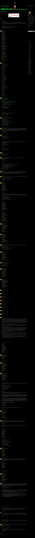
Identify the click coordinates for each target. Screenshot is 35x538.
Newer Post (1, 533)
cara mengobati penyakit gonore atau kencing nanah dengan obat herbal (9, 165)
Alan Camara (29, 56)
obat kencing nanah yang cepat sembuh (6, 113)
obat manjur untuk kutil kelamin (5, 124)
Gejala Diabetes (3, 423)
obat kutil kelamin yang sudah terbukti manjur (6, 121)
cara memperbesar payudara (5, 443)
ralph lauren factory (4, 76)
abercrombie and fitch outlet (4, 64)
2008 (29, 53)
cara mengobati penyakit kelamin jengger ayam (6, 248)
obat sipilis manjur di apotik (4, 405)
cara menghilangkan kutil (4, 131)
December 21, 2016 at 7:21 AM (6, 210)
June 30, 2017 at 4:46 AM (5, 294)
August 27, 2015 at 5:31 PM (5, 60)
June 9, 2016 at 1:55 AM (5, 138)
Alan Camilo (30, 14)
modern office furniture (4, 519)
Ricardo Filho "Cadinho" (30, 72)
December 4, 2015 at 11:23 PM (6, 95)
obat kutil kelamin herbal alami (5, 144)
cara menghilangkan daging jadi (5, 107)
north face (3, 71)
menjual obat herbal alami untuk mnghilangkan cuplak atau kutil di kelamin (9, 102)
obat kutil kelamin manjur (4, 119)
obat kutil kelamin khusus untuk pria (5, 137)
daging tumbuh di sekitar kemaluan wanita (6, 106)
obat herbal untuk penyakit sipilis (5, 114)
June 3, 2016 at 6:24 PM (5, 115)
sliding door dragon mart (4, 528)
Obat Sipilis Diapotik (19, 392)
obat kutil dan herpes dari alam (5, 120)
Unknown (3, 175)
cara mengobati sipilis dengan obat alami (6, 148)
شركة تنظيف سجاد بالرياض (4, 334)
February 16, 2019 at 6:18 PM (6, 456)
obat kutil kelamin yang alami (5, 127)
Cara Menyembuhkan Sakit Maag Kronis (6, 387)
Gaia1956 (3, 261)
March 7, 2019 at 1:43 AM (5, 471)
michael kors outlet (4, 80)
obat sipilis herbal (3, 404)
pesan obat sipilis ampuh (18, 407)
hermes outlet (3, 82)
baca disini (19, 494)
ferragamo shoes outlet (4, 79)
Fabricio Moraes (29, 61)
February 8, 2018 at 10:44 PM (6, 352)
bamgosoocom (3, 511)
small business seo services (4, 262)
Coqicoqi (3, 447)
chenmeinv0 (3, 233)
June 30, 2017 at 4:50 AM (5, 311)
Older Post (26, 533)
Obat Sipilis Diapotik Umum (4, 403)
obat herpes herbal (4, 179)
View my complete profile (31, 28)
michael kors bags (3, 90)
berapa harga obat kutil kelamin (5, 168)
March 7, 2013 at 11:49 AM (5, 28)
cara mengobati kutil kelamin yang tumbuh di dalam (7, 104)
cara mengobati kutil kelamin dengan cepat (6, 198)
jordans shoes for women (4, 74)
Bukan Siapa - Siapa (4, 134)
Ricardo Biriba (29, 71)
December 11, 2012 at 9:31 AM (6, 24)
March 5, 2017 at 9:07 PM (5, 242)
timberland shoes (3, 66)
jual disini (14, 491)
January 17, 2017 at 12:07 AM (6, 221)
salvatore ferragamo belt (4, 75)
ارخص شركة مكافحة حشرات (4, 486)
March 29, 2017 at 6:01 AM (5, 266)
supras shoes (3, 92)
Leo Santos (29, 64)
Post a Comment (2, 532)
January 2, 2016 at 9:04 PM (5, 110)
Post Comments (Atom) (5, 534)
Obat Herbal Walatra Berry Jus (5, 382)
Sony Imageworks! (3, 11)
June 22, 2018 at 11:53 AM (5, 408)
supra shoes (3, 67)
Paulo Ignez (29, 67)
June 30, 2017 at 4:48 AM (5, 304)
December (30, 45)
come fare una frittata (4, 303)
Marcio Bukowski (30, 65)
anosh (2, 316)
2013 (29, 43)
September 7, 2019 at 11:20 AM (6, 487)
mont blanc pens (3, 81)
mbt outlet (3, 89)
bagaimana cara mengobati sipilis (5, 246)
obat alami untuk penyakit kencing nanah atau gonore (7, 167)
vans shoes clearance (4, 85)
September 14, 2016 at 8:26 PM (6, 180)
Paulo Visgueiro (29, 68)
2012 (29, 44)
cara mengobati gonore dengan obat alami (6, 153)
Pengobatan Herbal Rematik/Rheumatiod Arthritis (7, 385)
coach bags (3, 69)
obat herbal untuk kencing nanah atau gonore (6, 164)
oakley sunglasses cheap (4, 70)
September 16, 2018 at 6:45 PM (6, 437)
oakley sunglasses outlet (4, 87)
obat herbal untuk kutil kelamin (5, 123)
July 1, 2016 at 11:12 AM (5, 150)
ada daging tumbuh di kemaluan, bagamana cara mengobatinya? (8, 101)
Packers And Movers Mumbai (5, 507)
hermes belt (3, 72)
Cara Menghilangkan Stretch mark (5, 388)
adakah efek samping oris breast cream (6, 441)
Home (13, 533)
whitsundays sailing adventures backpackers (6, 263)
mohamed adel (3, 523)
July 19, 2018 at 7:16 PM (5, 418)
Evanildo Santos (29, 60)
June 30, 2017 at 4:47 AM (5, 301)
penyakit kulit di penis (4, 105)
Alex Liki (29, 57)
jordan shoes (3, 93)
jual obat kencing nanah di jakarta (5, 196)
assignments (3, 310)
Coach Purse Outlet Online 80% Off (5, 65)
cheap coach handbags (4, 77)
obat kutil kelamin (3, 118)
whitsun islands (3, 293)
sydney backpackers (4, 300)
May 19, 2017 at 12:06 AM (5, 287)
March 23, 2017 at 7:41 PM (5, 249)
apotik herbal (3, 100)
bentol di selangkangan (4, 99)
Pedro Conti (29, 69)
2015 (29, 42)
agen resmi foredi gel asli (4, 440)
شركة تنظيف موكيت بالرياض (22, 327)
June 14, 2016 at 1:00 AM (5, 145)
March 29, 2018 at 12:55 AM (5, 360)
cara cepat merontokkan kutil (5, 154)
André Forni (29, 58)
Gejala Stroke (3, 422)
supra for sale (3, 84)
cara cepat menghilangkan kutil (5, 149)
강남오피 (7, 515)
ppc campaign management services (5, 265)
